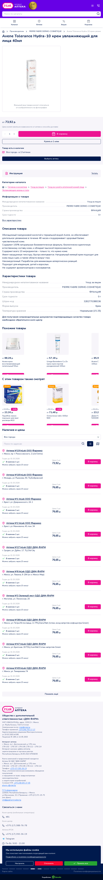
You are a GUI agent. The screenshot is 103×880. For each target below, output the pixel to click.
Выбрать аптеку (51, 158)
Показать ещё (51, 694)
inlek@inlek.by (24, 727)
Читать (94, 173)
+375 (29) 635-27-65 (22, 783)
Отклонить (49, 863)
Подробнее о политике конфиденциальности (26, 857)
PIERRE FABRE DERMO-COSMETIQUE (45, 31)
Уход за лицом (37, 187)
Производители (17, 31)
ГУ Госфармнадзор (10, 790)
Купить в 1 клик (51, 141)
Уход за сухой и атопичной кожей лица (66, 187)
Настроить (19, 863)
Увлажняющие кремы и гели (15, 190)
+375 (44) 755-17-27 (27, 730)
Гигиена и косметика (17, 187)
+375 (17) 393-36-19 (18, 768)
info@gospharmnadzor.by (11, 800)
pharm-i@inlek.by (9, 785)
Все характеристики (11, 220)
